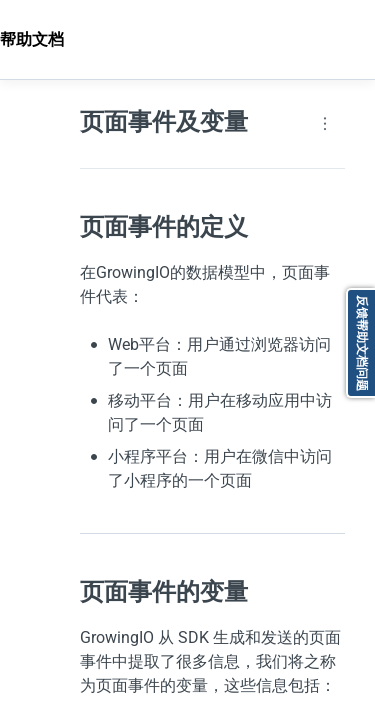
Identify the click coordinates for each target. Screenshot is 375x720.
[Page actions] (325, 124)
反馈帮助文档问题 (362, 343)
